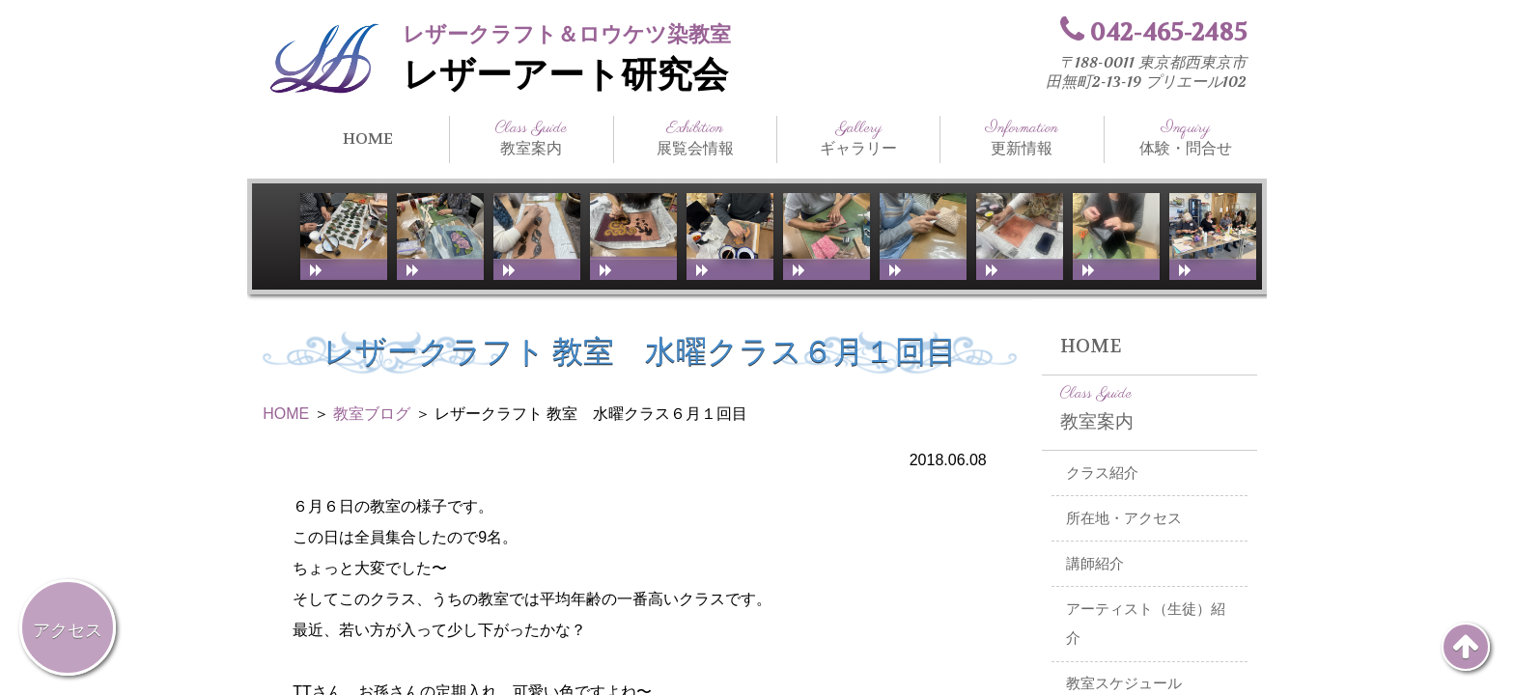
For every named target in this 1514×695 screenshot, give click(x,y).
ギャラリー (858, 138)
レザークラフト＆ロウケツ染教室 (567, 34)
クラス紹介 (1102, 473)
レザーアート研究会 (565, 75)
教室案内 (531, 138)
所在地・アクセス (1124, 518)
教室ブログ (371, 413)
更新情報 (1021, 138)
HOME (368, 138)
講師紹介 (1095, 563)
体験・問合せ (1185, 138)
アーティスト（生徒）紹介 (1145, 624)
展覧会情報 (695, 138)
